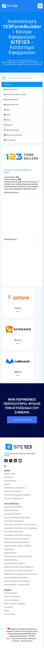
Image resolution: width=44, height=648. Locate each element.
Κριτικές (7, 484)
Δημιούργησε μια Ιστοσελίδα (22, 420)
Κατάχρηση (15, 641)
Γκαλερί (7, 115)
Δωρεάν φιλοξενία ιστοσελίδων (16, 577)
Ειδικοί (6, 611)
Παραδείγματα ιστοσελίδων (14, 488)
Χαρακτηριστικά (10, 481)
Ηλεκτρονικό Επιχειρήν (11, 130)
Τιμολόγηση (8, 125)
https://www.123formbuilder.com (17, 170)
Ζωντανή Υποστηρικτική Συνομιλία (15, 94)
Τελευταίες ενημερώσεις (13, 498)
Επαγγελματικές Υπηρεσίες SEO (16, 585)
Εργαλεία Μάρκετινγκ (11, 99)
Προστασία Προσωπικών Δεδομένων (23, 638)
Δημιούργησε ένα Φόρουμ (14, 563)
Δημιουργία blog (10, 560)
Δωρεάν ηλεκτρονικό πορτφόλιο (16, 542)
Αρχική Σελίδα (9, 474)
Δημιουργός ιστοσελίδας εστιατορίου (18, 570)
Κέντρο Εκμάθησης (11, 600)
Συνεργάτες (8, 607)
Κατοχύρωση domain (12, 514)
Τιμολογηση (8, 477)
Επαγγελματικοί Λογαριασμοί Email (17, 556)
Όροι (8, 638)
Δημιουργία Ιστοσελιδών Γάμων (16, 539)
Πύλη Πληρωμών (10, 140)
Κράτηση (7, 120)
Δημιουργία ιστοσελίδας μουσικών (17, 535)
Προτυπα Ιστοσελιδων (12, 491)
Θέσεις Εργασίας (14, 604)
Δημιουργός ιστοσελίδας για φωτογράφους (21, 528)
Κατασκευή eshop (11, 510)
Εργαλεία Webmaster (11, 104)
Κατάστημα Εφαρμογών (17, 495)
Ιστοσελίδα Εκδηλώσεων (13, 532)
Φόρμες (7, 110)
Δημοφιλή (7, 84)
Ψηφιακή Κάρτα (10, 553)
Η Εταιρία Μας (9, 614)
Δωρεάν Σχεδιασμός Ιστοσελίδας (17, 581)
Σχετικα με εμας (10, 593)
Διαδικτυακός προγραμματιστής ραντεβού (20, 574)
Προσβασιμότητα (26, 641)
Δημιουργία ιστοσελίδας (13, 507)
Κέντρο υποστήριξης (12, 596)
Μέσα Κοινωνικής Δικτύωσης (13, 135)
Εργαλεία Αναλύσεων (11, 89)
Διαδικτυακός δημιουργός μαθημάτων (19, 567)
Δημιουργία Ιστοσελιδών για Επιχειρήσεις (20, 524)
